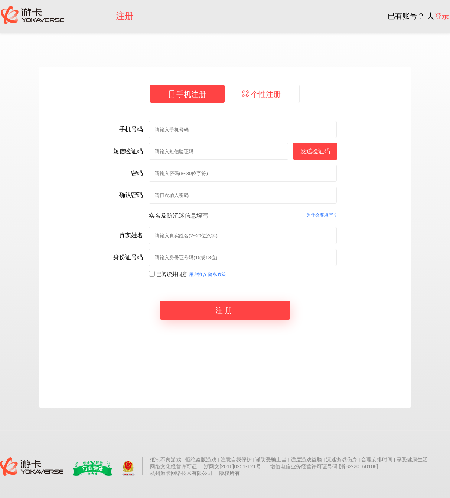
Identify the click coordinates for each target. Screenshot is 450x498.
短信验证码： (131, 151)
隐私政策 (217, 274)
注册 (125, 16)
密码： (140, 173)
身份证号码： (131, 257)
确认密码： (134, 195)
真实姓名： (134, 235)
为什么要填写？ (322, 215)
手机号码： (134, 129)
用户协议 (198, 274)
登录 (441, 16)
